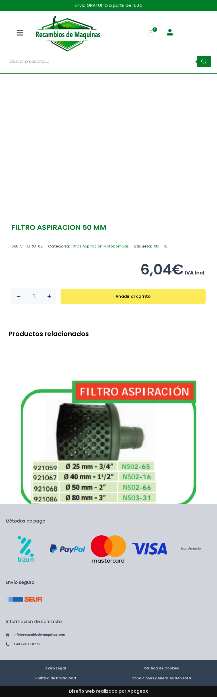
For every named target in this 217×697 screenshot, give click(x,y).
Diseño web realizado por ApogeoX (108, 691)
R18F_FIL (160, 246)
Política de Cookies (161, 668)
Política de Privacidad (55, 678)
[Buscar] (204, 61)
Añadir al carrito (133, 296)
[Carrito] (151, 33)
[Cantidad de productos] (34, 296)
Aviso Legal (55, 668)
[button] (19, 33)
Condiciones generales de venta (161, 678)
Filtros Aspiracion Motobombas (100, 246)
